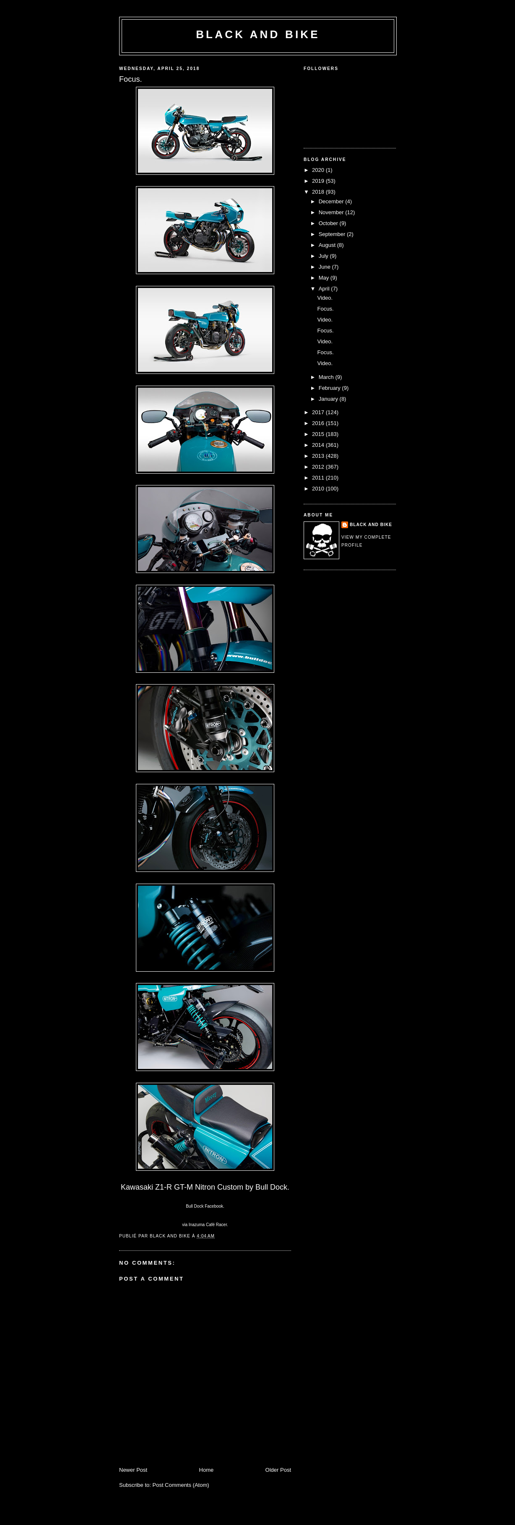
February (330, 388)
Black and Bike (258, 34)
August (328, 245)
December (332, 201)
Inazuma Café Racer (208, 1224)
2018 (319, 192)
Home (206, 1470)
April (325, 288)
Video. (325, 298)
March (327, 377)
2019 (319, 181)
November (332, 212)
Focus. (325, 309)
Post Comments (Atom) (181, 1485)
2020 (319, 170)
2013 (319, 456)
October (329, 223)
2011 (319, 478)
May (324, 278)
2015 (319, 434)
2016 (319, 423)
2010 (319, 488)
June (325, 267)
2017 (319, 412)
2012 (319, 467)
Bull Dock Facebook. (205, 1206)
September (333, 234)
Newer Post (133, 1470)
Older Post (278, 1470)
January (329, 399)
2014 (319, 445)
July (324, 256)
